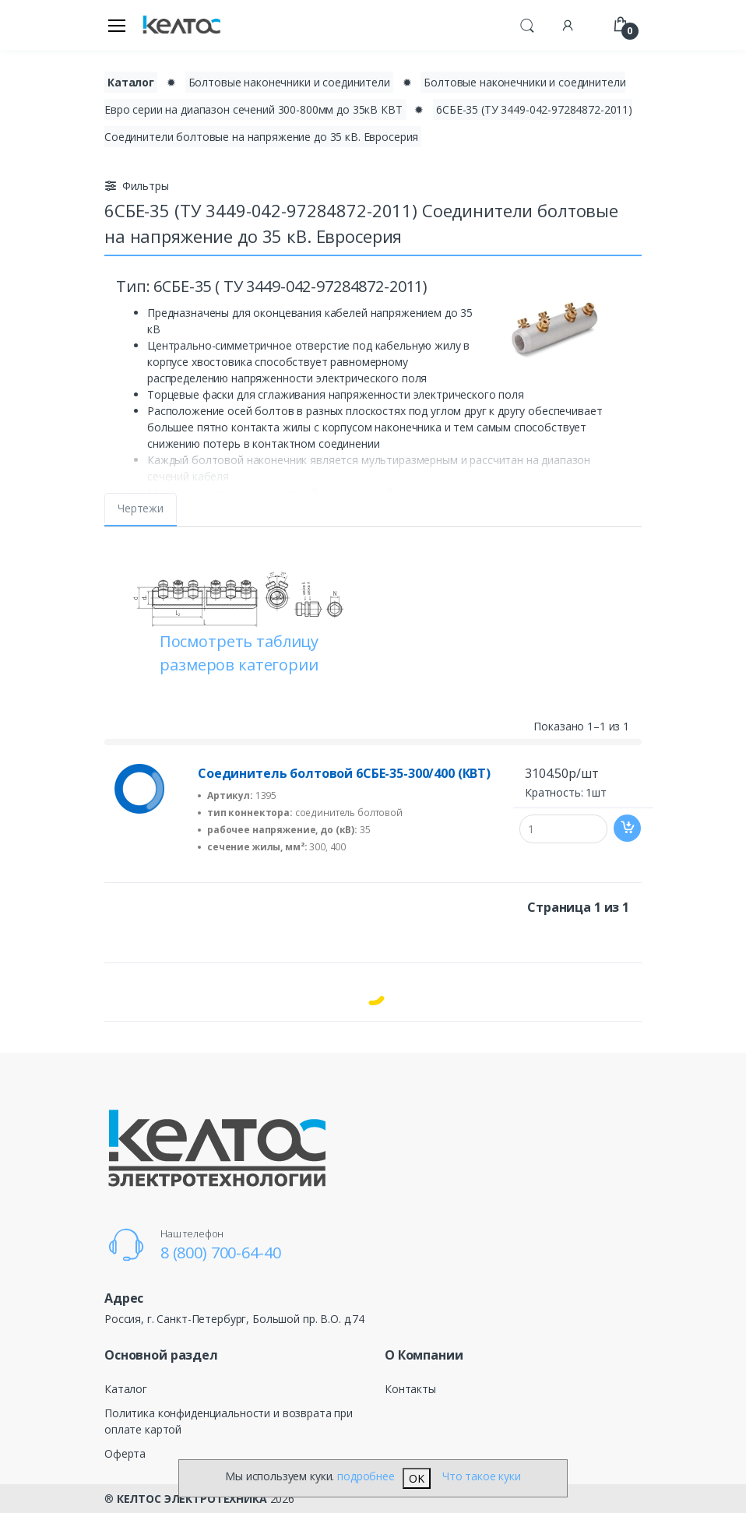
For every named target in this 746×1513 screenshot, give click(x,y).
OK (416, 1478)
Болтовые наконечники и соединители (289, 82)
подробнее (366, 1476)
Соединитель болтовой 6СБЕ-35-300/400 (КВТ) (344, 773)
